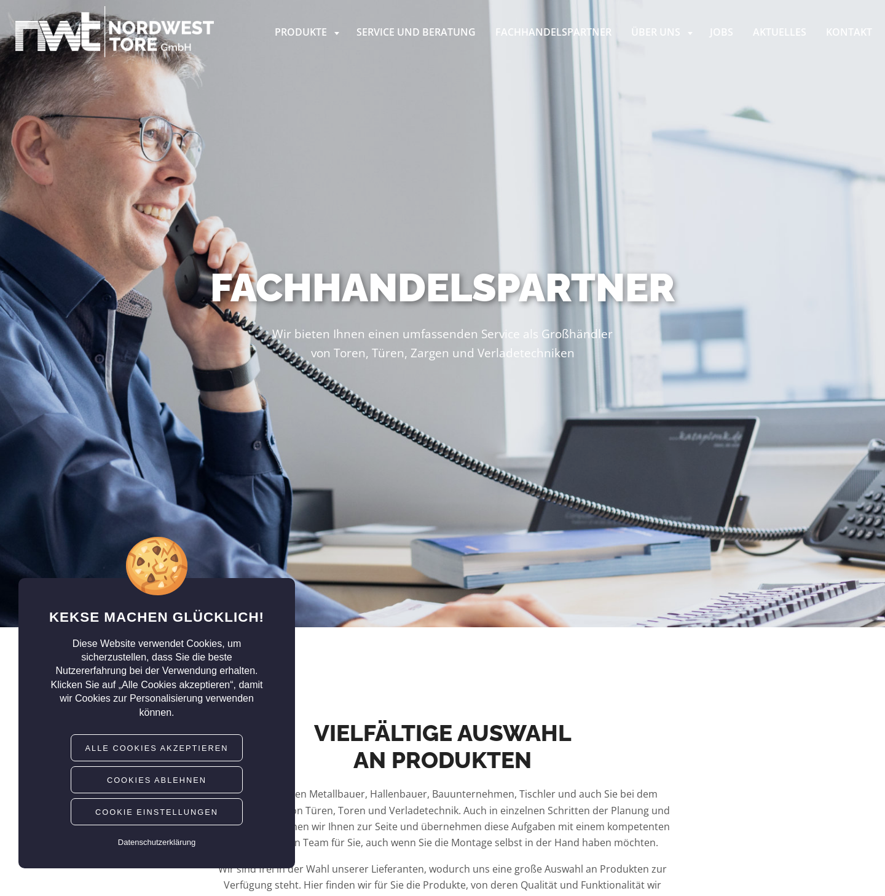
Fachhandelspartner (553, 32)
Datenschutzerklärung (156, 842)
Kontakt (849, 32)
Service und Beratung (416, 32)
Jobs (721, 32)
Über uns (663, 32)
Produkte (308, 32)
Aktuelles (779, 32)
